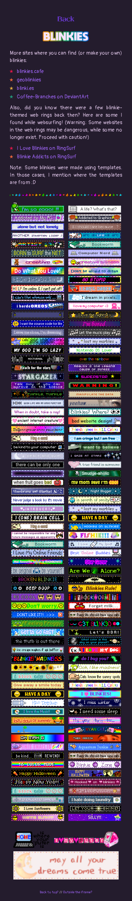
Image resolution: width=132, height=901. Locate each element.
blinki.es (25, 88)
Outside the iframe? (78, 892)
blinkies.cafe (30, 71)
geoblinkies (29, 80)
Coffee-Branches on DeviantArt (53, 97)
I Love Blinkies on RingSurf (46, 148)
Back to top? (49, 892)
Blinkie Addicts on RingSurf (47, 157)
